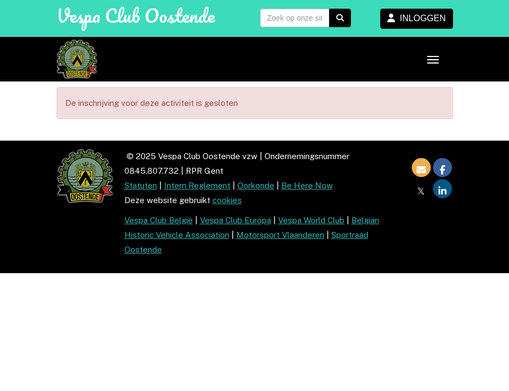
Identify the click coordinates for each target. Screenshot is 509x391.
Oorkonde (255, 185)
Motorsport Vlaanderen (280, 234)
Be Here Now (307, 185)
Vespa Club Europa (235, 220)
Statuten (140, 185)
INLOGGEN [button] (416, 18)
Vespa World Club (311, 220)
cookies (227, 200)
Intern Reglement (197, 185)
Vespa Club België (158, 220)
